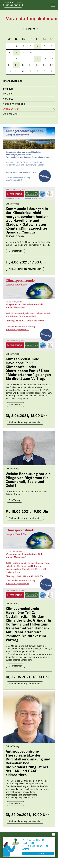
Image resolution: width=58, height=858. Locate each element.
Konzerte (8, 98)
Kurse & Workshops (14, 103)
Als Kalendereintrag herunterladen (25, 269)
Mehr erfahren (15, 251)
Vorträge (8, 93)
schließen (53, 834)
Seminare (8, 88)
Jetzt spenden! (37, 853)
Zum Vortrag (14, 498)
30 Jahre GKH (10, 113)
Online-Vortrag (11, 108)
